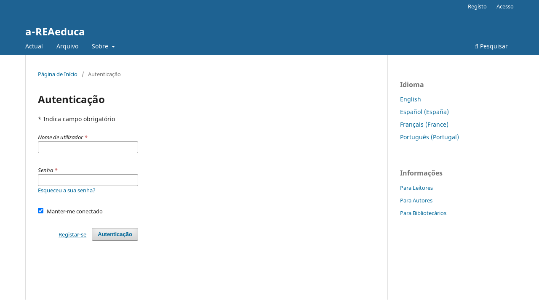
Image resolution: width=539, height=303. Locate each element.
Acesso (505, 6)
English (410, 99)
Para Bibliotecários (423, 213)
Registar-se (72, 234)
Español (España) (424, 112)
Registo (477, 6)
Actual (34, 46)
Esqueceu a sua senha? (67, 190)
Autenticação (115, 234)
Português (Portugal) (429, 137)
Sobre (101, 46)
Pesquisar (491, 46)
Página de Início (57, 74)
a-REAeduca (55, 31)
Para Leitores (416, 187)
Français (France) (424, 124)
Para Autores (416, 200)
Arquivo (67, 46)
